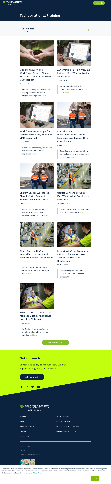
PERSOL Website (63, 421)
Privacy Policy (37, 473)
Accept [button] (95, 478)
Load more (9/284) (55, 342)
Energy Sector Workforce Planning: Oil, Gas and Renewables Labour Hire (34, 196)
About (22, 421)
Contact (23, 431)
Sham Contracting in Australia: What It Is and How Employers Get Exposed (36, 254)
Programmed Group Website (67, 426)
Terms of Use (25, 446)
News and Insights (27, 426)
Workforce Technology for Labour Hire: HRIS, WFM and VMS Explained (36, 134)
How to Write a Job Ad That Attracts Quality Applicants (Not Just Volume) (36, 316)
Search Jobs (24, 436)
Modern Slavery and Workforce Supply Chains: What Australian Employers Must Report (35, 74)
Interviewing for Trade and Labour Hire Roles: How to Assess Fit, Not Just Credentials (73, 256)
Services (23, 416)
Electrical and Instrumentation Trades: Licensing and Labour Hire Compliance (72, 136)
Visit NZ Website (62, 416)
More (44, 96)
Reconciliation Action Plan (66, 431)
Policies (23, 450)
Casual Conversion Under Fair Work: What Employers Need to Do (73, 196)
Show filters (28, 29)
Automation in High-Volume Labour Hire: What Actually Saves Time (73, 73)
